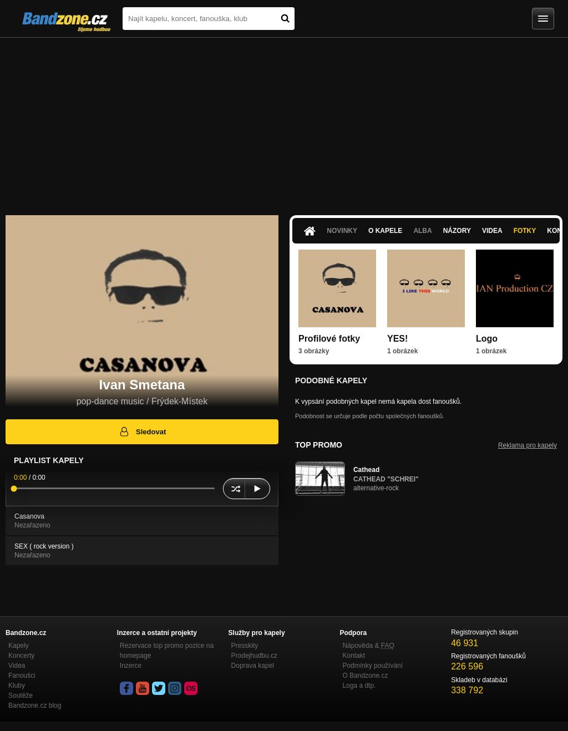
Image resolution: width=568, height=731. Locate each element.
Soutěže (20, 695)
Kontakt (353, 655)
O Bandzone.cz (365, 675)
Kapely (18, 645)
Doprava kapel (252, 665)
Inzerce (130, 665)
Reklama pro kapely (527, 445)
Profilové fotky (329, 338)
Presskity (244, 645)
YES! (397, 338)
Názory (457, 231)
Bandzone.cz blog (34, 705)
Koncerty (21, 655)
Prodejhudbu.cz (254, 655)
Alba (422, 231)
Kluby (16, 685)
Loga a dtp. (359, 685)
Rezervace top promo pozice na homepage (167, 650)
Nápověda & (368, 645)
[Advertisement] (284, 121)
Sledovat (142, 431)
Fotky (525, 231)
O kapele (385, 231)
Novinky (342, 231)
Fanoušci (22, 675)
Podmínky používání (372, 665)
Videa (492, 231)
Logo (487, 338)
